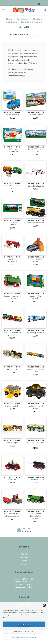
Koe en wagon (12, 443)
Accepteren (24, 624)
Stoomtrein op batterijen (12, 224)
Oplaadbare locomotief (36, 479)
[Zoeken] (45, 10)
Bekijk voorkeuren (24, 631)
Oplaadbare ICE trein (36, 186)
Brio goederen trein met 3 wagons (36, 370)
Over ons (24, 557)
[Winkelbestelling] (24, 34)
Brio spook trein (12, 369)
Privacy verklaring (30, 637)
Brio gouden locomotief (36, 223)
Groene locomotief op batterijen (12, 297)
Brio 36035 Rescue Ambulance (35, 150)
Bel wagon (12, 479)
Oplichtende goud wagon (36, 407)
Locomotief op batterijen (35, 297)
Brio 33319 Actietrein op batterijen (12, 333)
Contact (24, 561)
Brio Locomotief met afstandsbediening (12, 515)
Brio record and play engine (35, 260)
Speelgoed (23, 19)
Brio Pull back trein (12, 115)
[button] (44, 605)
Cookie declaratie (17, 637)
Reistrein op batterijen (35, 333)
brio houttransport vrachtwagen (12, 260)
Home (9, 19)
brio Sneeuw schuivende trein (12, 150)
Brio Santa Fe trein (36, 115)
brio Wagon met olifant (12, 406)
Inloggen (24, 564)
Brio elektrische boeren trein (12, 187)
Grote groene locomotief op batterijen (35, 516)
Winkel (24, 554)
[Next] (29, 530)
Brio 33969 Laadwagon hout (36, 443)
